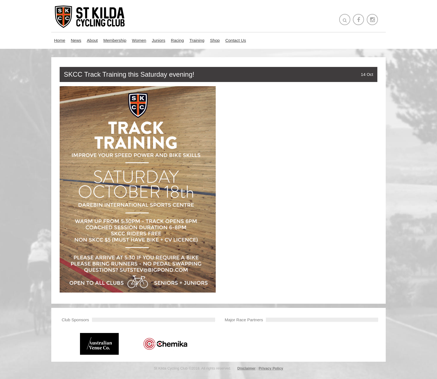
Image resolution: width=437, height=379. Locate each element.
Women (139, 40)
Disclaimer (246, 368)
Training (197, 40)
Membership (115, 40)
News (76, 40)
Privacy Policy (271, 368)
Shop (215, 40)
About (92, 40)
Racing (177, 40)
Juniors (158, 40)
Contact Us (235, 40)
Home (59, 40)
